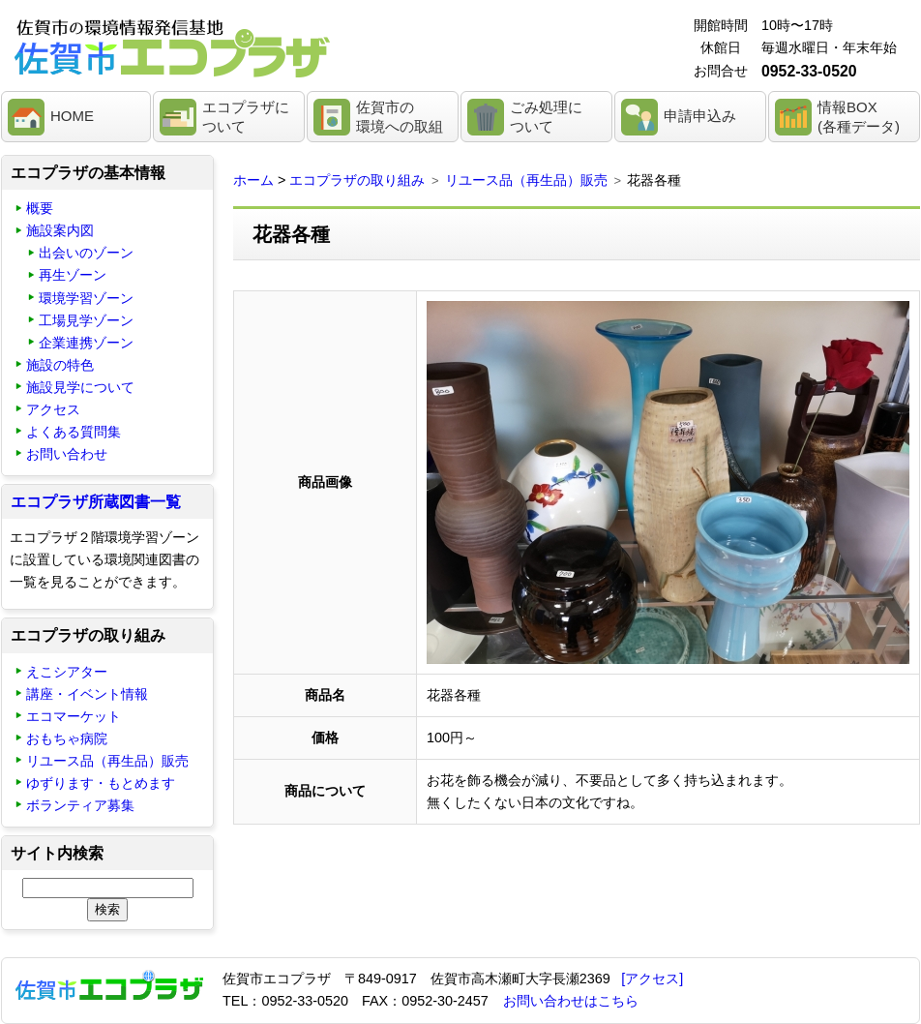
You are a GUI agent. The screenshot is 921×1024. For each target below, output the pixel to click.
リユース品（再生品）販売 (526, 180)
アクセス (53, 409)
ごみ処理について (546, 117)
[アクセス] (652, 978)
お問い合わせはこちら (571, 1001)
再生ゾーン (72, 275)
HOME (72, 115)
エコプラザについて (245, 117)
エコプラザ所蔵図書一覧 (96, 502)
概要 (39, 208)
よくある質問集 (73, 431)
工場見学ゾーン (86, 320)
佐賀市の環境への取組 (399, 117)
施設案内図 (60, 230)
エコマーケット (73, 716)
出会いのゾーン (86, 252)
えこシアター (66, 671)
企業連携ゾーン (86, 342)
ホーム (253, 180)
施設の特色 (60, 365)
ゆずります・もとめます (100, 783)
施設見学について (80, 387)
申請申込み (700, 115)
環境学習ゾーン (86, 298)
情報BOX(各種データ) (858, 117)
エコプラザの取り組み (357, 180)
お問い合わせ (66, 454)
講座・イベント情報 (87, 694)
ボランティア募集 (80, 805)
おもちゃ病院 (66, 738)
